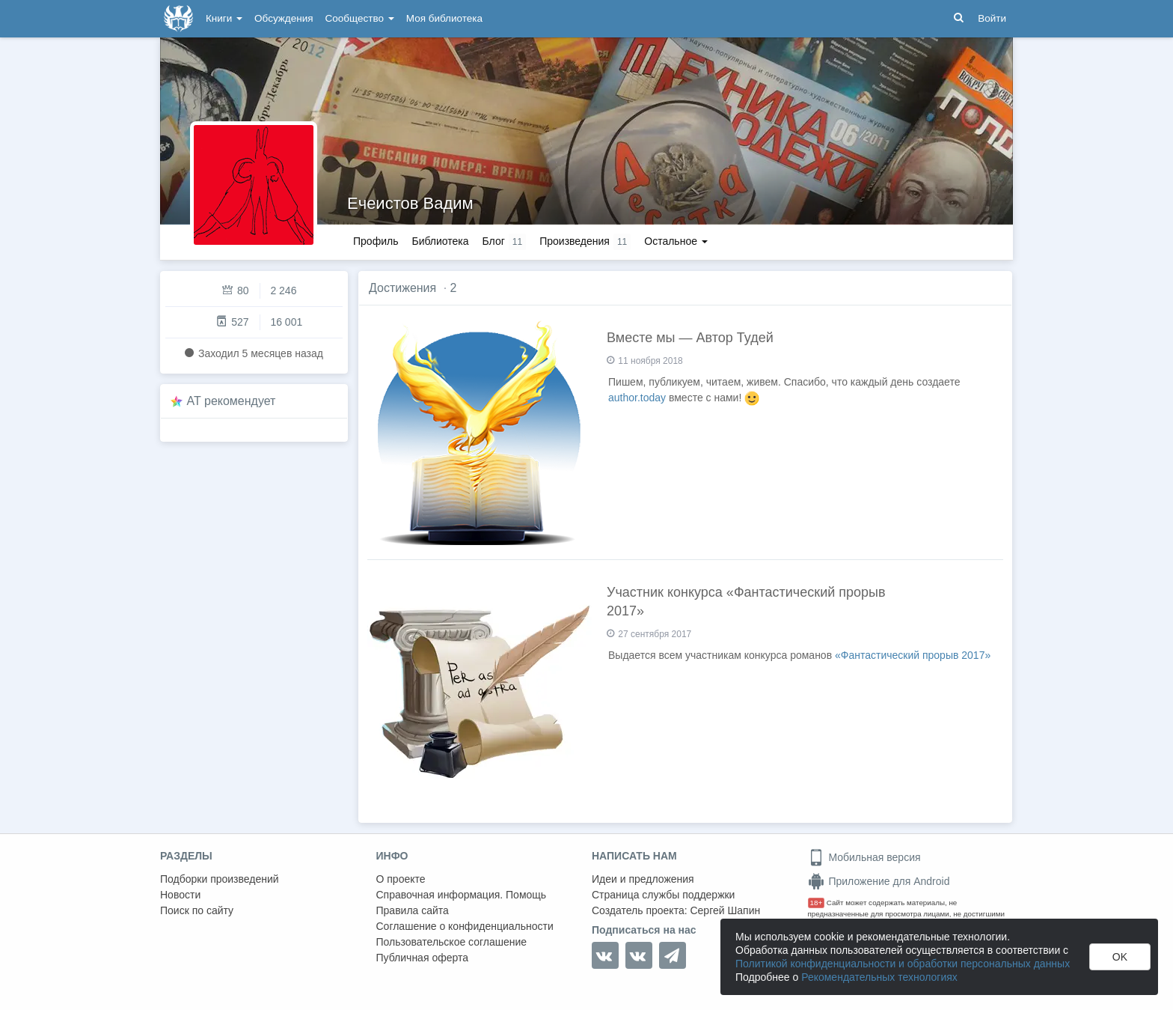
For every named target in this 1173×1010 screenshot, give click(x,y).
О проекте (401, 879)
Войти (992, 18)
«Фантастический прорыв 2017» (912, 655)
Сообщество (359, 18)
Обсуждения (283, 18)
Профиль (375, 241)
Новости (180, 895)
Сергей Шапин (725, 910)
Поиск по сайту (196, 910)
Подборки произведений (219, 879)
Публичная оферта (422, 958)
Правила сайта (412, 910)
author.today (637, 398)
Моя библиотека (444, 18)
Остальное (676, 241)
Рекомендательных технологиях (879, 977)
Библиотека (439, 241)
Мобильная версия (864, 857)
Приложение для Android (879, 881)
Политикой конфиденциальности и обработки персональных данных (902, 964)
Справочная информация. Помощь (461, 895)
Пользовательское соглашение (451, 942)
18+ (816, 902)
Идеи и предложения (643, 879)
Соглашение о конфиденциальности (465, 926)
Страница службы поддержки (663, 895)
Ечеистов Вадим (410, 203)
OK (1119, 957)
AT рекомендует (231, 401)
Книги (224, 18)
